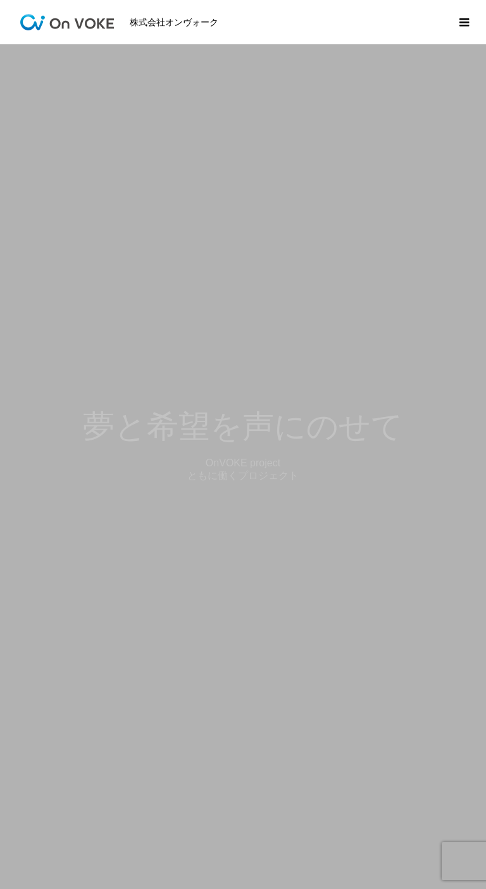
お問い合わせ (398, 840)
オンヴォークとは (252, 840)
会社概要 (329, 840)
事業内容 (79, 840)
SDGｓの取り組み (157, 840)
